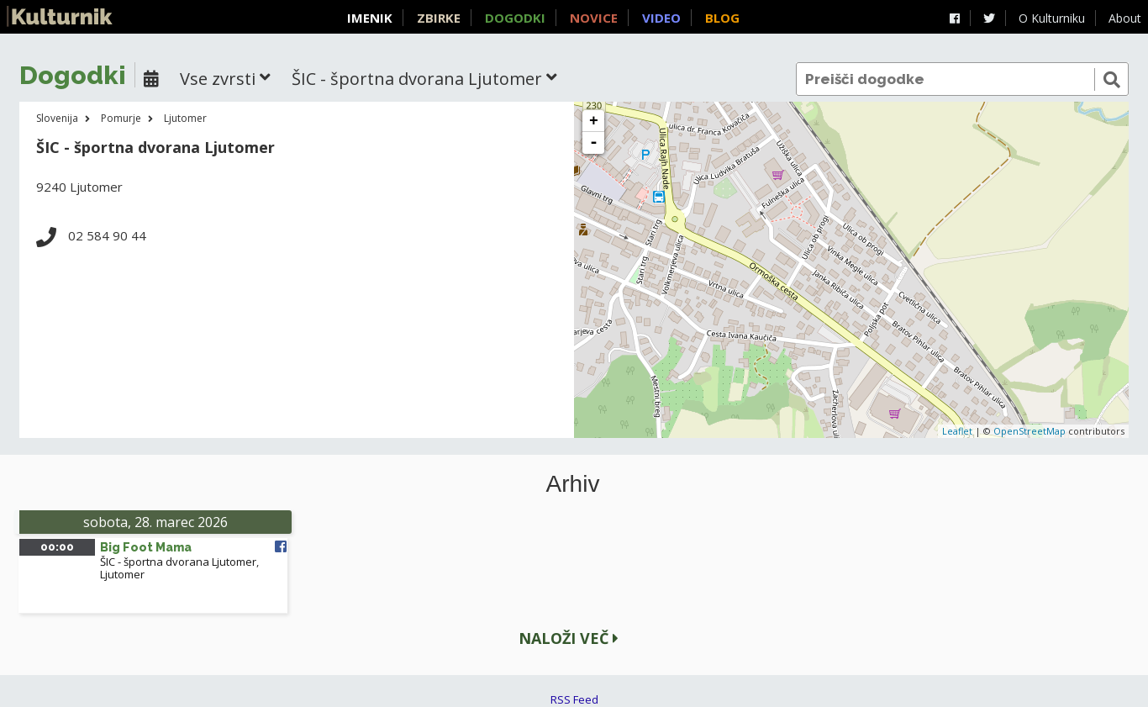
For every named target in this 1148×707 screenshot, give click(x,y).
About (1125, 18)
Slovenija (57, 118)
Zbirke (439, 17)
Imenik (369, 17)
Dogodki (515, 17)
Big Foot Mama (146, 547)
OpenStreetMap (1029, 431)
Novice (594, 17)
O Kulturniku (1052, 18)
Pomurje (121, 118)
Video (661, 17)
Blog (722, 17)
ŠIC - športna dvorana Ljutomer (178, 561)
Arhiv (573, 484)
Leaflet (957, 431)
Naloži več (569, 638)
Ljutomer (185, 118)
